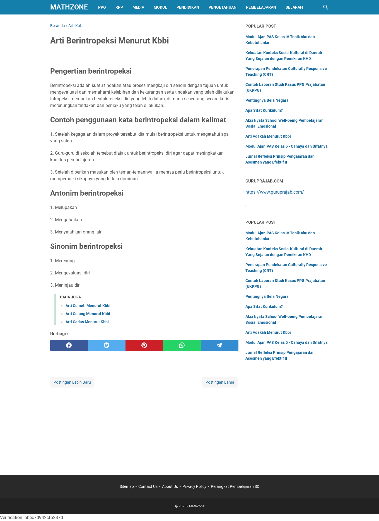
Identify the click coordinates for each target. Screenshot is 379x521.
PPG (102, 7)
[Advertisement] (144, 428)
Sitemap (127, 486)
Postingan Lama (220, 382)
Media (138, 7)
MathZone (69, 7)
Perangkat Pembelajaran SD (235, 486)
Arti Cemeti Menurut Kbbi (88, 305)
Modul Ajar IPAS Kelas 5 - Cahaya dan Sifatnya (286, 146)
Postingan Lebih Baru (72, 382)
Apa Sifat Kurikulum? (264, 110)
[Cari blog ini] (325, 7)
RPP (119, 7)
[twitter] (106, 345)
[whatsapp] (182, 345)
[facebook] (69, 345)
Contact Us (148, 486)
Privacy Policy (194, 486)
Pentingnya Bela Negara (267, 100)
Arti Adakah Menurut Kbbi (268, 136)
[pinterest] (144, 345)
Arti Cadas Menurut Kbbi (87, 322)
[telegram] (219, 345)
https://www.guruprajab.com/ (274, 192)
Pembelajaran (261, 7)
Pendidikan (188, 7)
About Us (170, 486)
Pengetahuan (222, 7)
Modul (160, 7)
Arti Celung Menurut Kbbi (88, 313)
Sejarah (294, 7)
